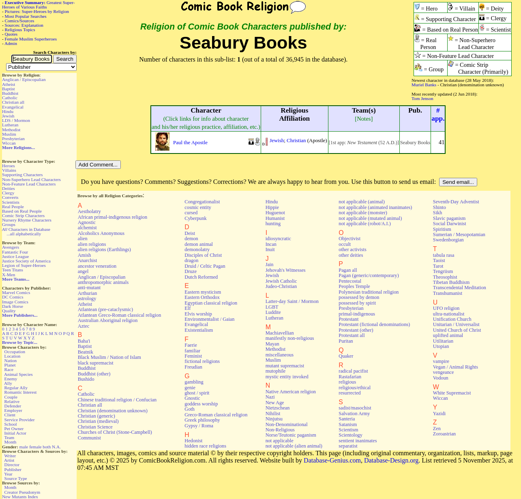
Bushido (86, 379)
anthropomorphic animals (103, 282)
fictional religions (202, 361)
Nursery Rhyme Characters (26, 220)
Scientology (350, 435)
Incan (271, 244)
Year (8, 473)
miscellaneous (280, 355)
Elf (187, 308)
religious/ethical (355, 387)
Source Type (15, 478)
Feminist (193, 356)
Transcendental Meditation (459, 287)
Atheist (8, 84)
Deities (8, 188)
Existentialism (198, 330)
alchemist (87, 227)
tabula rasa (444, 255)
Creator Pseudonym (22, 492)
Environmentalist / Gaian (209, 319)
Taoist (439, 260)
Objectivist (349, 238)
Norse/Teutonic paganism (291, 435)
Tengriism (443, 271)
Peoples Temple (354, 286)
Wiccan (9, 143)
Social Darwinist (449, 223)
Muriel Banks (424, 84)
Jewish (8, 115)
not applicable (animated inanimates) (375, 207)
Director (11, 464)
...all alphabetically (23, 233)
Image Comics (15, 301)
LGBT (272, 307)
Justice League (15, 256)
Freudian (193, 367)
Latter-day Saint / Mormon (292, 301)
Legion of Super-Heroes (24, 265)
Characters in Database (26, 229)
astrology (87, 298)
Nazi (270, 397)
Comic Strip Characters (23, 215)
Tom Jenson (422, 98)
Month (10, 441)
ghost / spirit (196, 393)
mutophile (276, 371)
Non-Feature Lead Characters (29, 183)
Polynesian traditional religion (369, 292)
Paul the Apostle (190, 142)
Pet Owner (14, 428)
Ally (8, 383)
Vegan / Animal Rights (455, 367)
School (10, 424)
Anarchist (87, 260)
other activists (352, 249)
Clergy (8, 192)
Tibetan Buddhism (451, 282)
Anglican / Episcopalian (24, 79)
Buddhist (10, 93)
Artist (9, 460)
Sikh (437, 212)
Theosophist (445, 277)
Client (9, 414)
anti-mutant (89, 287)
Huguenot (275, 212)
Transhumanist (447, 293)
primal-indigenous (357, 314)
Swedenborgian (448, 240)
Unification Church (452, 319)
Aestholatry (89, 211)
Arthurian (87, 293)
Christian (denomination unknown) (113, 411)
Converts (10, 197)
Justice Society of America (26, 260)
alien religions (92, 244)
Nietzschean (278, 408)
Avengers (10, 247)
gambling (193, 382)
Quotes (11, 34)
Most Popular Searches (26, 16)
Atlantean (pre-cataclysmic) (105, 309)
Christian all (13, 102)
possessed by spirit (357, 303)
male (23, 446)
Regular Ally (16, 387)
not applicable (280, 441)
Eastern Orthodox (202, 297)
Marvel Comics (16, 292)
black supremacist (96, 363)
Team (9, 437)
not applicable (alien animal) (294, 446)
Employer (13, 410)
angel (83, 271)
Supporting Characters (22, 174)
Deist (189, 233)
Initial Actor (15, 433)
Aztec (84, 326)
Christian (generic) (96, 416)
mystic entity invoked (287, 377)
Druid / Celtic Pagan (204, 266)
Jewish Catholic (281, 281)
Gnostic (192, 398)
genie (189, 387)
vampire (441, 361)
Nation (10, 360)
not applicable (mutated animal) (370, 218)
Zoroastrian (444, 434)
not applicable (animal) (361, 202)
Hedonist (193, 441)
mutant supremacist (285, 366)
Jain (270, 264)
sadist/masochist (355, 408)
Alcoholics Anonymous (101, 233)
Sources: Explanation (24, 25)
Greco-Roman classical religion (215, 415)
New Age (275, 402)
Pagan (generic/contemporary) (369, 275)
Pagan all (348, 270)
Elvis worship (198, 314)
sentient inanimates (358, 441)
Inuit (270, 249)
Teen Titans (12, 269)
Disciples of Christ (203, 255)
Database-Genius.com (332, 460)
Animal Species (18, 374)
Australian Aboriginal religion (107, 320)
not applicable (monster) (363, 212)
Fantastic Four (15, 252)
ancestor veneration (97, 266)
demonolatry (197, 249)
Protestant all (351, 335)
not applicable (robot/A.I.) (364, 223)
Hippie (272, 207)
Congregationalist (202, 202)
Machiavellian (280, 333)
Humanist (275, 218)
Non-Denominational (287, 424)
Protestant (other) (356, 330)
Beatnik (85, 352)
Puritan (346, 341)
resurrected (349, 393)
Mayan (272, 344)
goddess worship (201, 404)
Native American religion (291, 392)
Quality (9, 310)
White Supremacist (452, 393)
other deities (351, 255)
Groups (8, 224)
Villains (9, 170)
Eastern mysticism (202, 292)
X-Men (8, 274)
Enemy (10, 378)
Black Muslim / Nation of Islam (109, 357)
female (35, 446)
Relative (11, 401)
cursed (190, 212)
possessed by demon (359, 297)
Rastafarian (350, 377)
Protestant (348, 319)
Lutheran (10, 124)
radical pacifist (353, 371)
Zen (437, 428)
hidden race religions (205, 446)
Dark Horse (12, 306)
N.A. (56, 446)
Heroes (8, 165)
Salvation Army (354, 413)
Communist (89, 438)
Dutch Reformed (201, 277)
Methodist (11, 129)
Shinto (439, 207)
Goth (189, 409)
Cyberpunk (195, 218)
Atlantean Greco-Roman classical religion (119, 315)
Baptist (8, 88)
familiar (192, 351)
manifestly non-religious (290, 338)
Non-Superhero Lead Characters (31, 179)
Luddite (273, 312)
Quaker (346, 356)
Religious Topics (20, 29)
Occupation (15, 351)
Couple (10, 397)
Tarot (438, 266)
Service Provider (19, 419)
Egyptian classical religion (210, 303)
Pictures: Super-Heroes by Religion (37, 11)
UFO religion (446, 308)
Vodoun (440, 378)
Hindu (7, 111)
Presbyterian (13, 138)
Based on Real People (22, 211)
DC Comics (13, 296)
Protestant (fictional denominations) (374, 324)
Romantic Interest (20, 392)
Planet (10, 365)
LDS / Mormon (16, 120)
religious (347, 382)
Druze (190, 271)
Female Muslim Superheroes (31, 38)
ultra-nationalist (448, 314)
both (47, 446)
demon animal (198, 244)
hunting (273, 223)
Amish (84, 255)
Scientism (348, 430)
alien (83, 238)
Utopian (441, 346)
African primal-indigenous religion (112, 217)
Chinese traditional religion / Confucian (117, 400)
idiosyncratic (278, 238)
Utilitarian (443, 341)
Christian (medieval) (98, 421)
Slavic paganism (449, 218)
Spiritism (442, 229)
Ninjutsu (274, 419)
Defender (12, 405)
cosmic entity (197, 207)
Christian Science (95, 427)
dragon (191, 260)
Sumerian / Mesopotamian (459, 234)
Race (8, 369)
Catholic (9, 97)
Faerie (190, 345)
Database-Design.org (391, 460)
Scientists (10, 202)
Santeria (347, 419)
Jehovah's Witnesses (286, 270)
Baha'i (84, 341)
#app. (437, 114)
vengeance (443, 372)
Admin (10, 43)
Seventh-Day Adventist (456, 202)
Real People (13, 206)
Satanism (348, 424)
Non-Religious (280, 430)
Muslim (9, 134)
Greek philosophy (202, 420)
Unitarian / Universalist (456, 324)
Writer (10, 455)
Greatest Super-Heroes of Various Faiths (38, 4)
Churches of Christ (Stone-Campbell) (115, 432)
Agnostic (87, 222)
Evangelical (13, 106)
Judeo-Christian (281, 286)
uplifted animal (448, 335)
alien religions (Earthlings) (104, 249)
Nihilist (273, 413)
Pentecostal (350, 281)
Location (12, 356)
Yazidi (439, 413)
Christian (296, 140)
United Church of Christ (457, 330)
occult (345, 244)
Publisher (12, 469)
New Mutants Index (20, 496)
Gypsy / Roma (198, 426)
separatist (348, 446)
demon (191, 238)
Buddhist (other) (94, 374)
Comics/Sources (19, 20)
